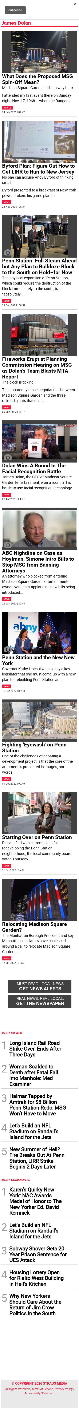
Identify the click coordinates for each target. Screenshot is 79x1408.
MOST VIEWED (11, 1033)
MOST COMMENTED (15, 1180)
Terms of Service (42, 1389)
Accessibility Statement (39, 1393)
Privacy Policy (64, 1389)
